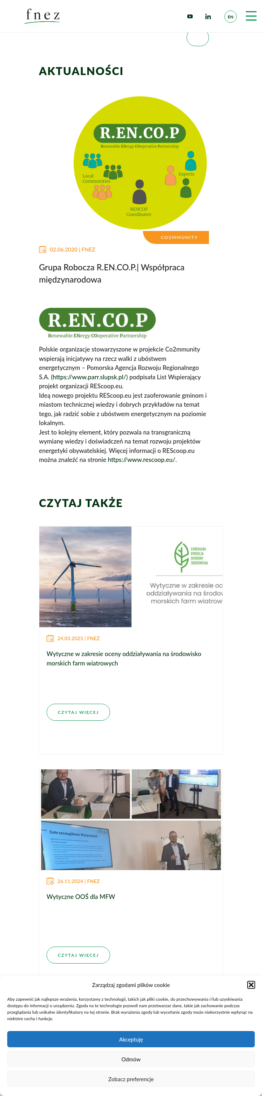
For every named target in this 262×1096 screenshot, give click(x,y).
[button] (251, 984)
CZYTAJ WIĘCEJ (78, 712)
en (230, 16)
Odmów (130, 1059)
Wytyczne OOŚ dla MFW (81, 896)
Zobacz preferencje (131, 1079)
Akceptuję (131, 1039)
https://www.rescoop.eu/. (142, 459)
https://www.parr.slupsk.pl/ (89, 377)
